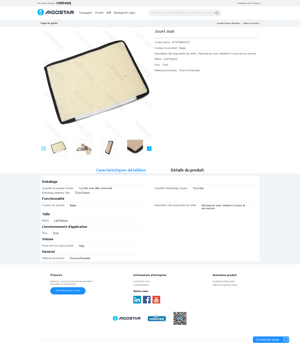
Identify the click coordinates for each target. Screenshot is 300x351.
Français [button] (257, 3)
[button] (149, 148)
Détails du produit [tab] (187, 170)
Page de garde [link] (49, 23)
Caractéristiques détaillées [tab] (121, 170)
